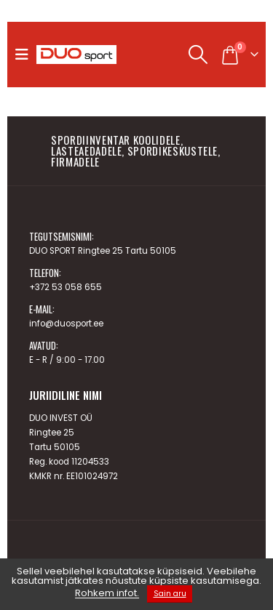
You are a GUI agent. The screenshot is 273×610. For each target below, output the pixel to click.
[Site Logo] (76, 54)
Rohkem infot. (107, 594)
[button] (25, 54)
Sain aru (170, 593)
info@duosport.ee (66, 323)
